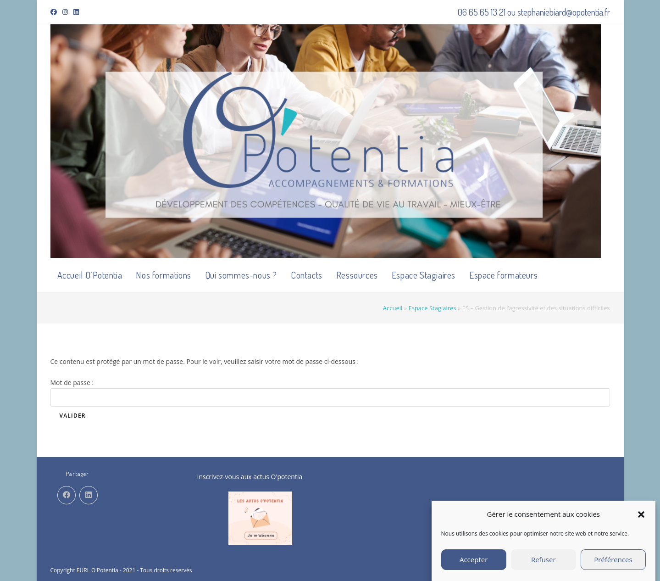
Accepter (474, 563)
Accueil (393, 308)
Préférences (613, 563)
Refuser (543, 563)
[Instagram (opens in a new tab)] (65, 12)
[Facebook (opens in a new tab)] (55, 12)
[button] (641, 518)
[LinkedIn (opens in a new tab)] (76, 12)
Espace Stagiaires (432, 308)
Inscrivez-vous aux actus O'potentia (250, 476)
